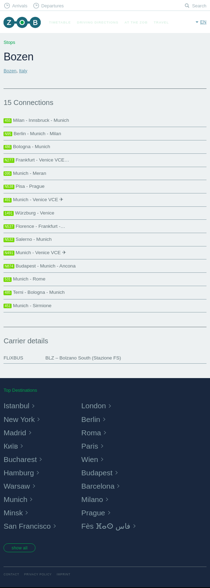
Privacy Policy (38, 575)
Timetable (60, 22)
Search (199, 5)
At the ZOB (136, 22)
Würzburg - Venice (29, 213)
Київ (11, 446)
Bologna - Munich (27, 147)
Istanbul (17, 405)
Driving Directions (97, 22)
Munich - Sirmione (27, 306)
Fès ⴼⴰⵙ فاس (107, 526)
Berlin (91, 419)
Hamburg (19, 472)
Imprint (63, 575)
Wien (90, 459)
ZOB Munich (22, 22)
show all (20, 548)
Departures (52, 5)
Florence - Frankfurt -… (34, 226)
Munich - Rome (24, 279)
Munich (16, 499)
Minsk (14, 512)
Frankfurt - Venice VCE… (36, 160)
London (94, 405)
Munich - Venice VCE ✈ (34, 200)
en (203, 22)
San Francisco (28, 526)
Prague (93, 512)
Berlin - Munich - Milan (32, 134)
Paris (90, 446)
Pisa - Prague (24, 186)
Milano (92, 499)
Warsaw (17, 486)
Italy (23, 70)
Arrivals (19, 5)
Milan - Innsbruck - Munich (36, 120)
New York (20, 419)
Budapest (97, 472)
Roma (91, 432)
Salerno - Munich (28, 239)
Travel (161, 22)
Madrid (15, 432)
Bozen (10, 70)
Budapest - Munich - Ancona (40, 266)
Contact (11, 575)
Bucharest (21, 459)
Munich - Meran (25, 173)
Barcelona (98, 486)
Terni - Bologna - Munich (34, 292)
